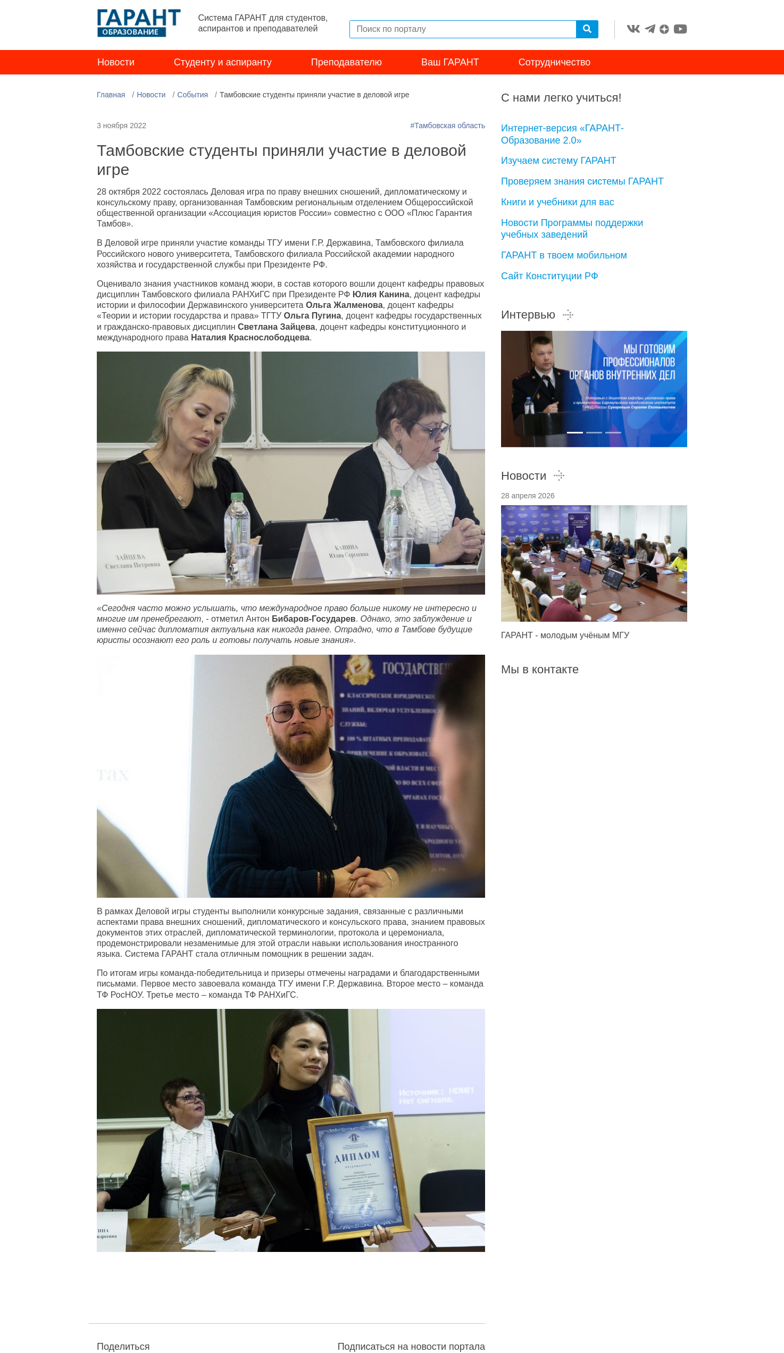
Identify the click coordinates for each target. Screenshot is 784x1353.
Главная (111, 95)
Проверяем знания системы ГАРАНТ (582, 182)
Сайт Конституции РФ (549, 276)
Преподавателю (346, 62)
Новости (116, 62)
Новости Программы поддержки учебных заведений (572, 229)
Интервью (537, 315)
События (192, 95)
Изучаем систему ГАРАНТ (558, 161)
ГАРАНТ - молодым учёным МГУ (565, 635)
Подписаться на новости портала (411, 1346)
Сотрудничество (555, 62)
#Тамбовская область (447, 126)
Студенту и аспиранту (223, 62)
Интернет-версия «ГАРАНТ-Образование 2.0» (562, 134)
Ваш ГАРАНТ (450, 62)
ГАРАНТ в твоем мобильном (564, 255)
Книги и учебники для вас (557, 202)
